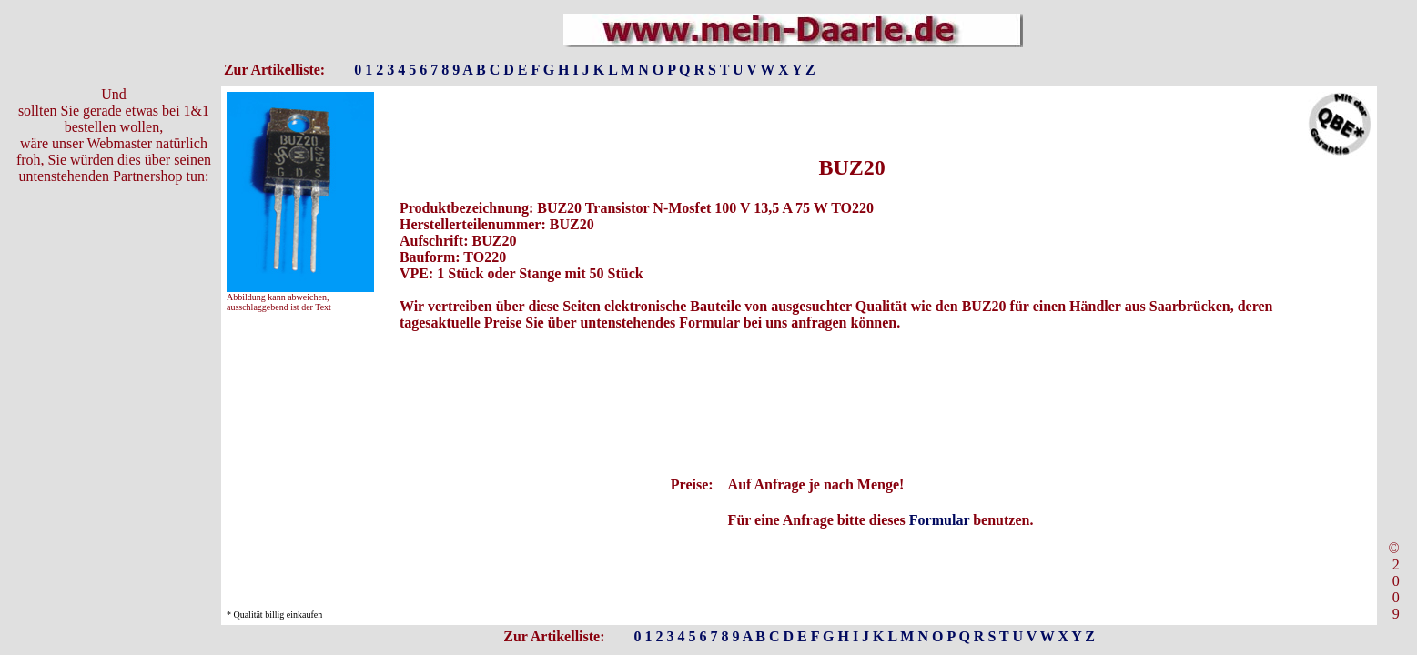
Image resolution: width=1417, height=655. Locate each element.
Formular (939, 520)
